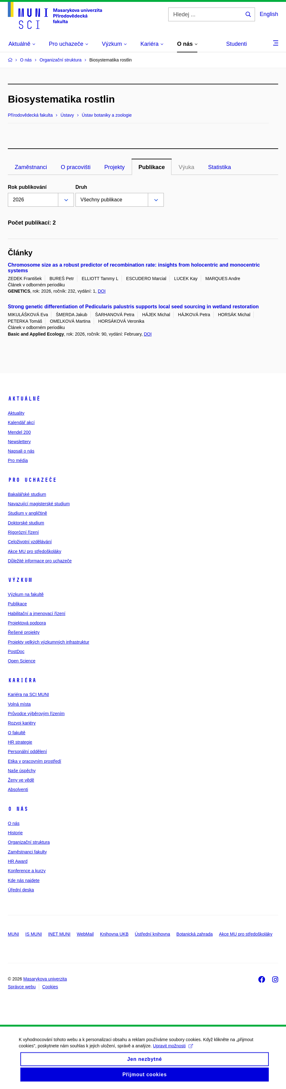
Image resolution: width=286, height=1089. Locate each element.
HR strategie (20, 742)
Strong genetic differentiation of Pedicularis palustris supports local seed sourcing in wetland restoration (133, 306)
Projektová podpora (27, 622)
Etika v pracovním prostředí (34, 761)
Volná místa (19, 704)
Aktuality (16, 413)
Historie (15, 832)
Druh (81, 187)
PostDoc (16, 651)
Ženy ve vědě (21, 780)
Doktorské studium (26, 522)
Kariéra (22, 680)
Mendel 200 (19, 432)
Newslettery (19, 441)
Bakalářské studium (27, 494)
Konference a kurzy (27, 870)
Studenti (236, 44)
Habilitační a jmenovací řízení (36, 613)
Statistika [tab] (219, 167)
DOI (102, 291)
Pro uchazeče (32, 479)
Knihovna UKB (114, 934)
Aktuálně (24, 398)
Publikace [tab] (151, 167)
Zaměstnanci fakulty (27, 851)
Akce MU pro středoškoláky (34, 551)
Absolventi (18, 789)
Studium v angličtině (27, 513)
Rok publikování (27, 187)
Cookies (50, 986)
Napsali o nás (21, 451)
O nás (18, 808)
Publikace (17, 603)
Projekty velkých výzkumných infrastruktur (48, 642)
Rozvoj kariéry (22, 722)
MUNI (13, 934)
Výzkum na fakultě (26, 594)
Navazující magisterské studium (39, 503)
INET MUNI (59, 934)
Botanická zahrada (194, 934)
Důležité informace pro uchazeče (40, 560)
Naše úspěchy (22, 770)
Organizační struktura (29, 842)
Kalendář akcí (21, 422)
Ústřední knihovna (152, 934)
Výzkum (20, 579)
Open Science (21, 660)
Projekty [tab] (114, 167)
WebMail (85, 934)
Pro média (18, 460)
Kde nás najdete (23, 880)
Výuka (186, 167)
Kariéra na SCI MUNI (28, 694)
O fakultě (16, 732)
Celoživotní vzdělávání (30, 541)
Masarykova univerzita (45, 978)
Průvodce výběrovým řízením (36, 713)
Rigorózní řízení (23, 532)
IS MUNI (33, 934)
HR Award (18, 861)
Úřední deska (21, 889)
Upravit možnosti (173, 1052)
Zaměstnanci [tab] (31, 167)
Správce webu (22, 986)
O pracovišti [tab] (76, 167)
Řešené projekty (23, 632)
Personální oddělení (27, 751)
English (269, 14)
